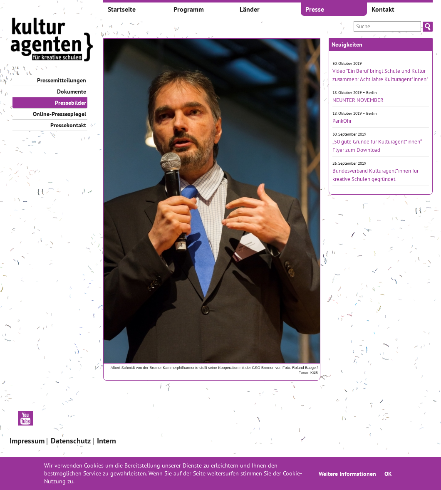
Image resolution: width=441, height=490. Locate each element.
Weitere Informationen (347, 474)
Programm (188, 9)
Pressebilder (70, 102)
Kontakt (383, 9)
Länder (250, 9)
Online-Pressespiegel (59, 114)
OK (388, 474)
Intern (106, 440)
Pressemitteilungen (61, 80)
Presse (314, 9)
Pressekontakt (68, 125)
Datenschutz (71, 440)
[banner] (52, 41)
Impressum (27, 440)
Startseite (122, 9)
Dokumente (71, 91)
